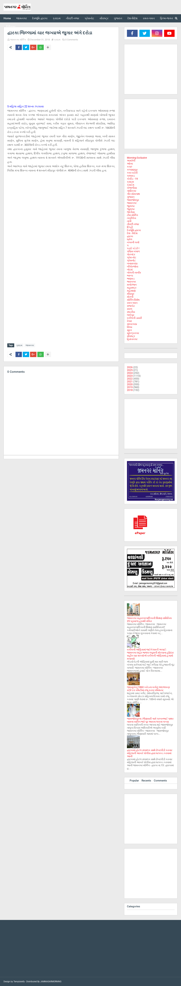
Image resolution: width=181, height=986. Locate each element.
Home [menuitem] (7, 18)
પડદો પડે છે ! (133, 248)
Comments (160, 780)
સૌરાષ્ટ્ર (131, 336)
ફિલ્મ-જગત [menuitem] (166, 18)
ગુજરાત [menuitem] (118, 18)
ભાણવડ (131, 278)
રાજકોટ (131, 305)
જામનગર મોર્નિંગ (18, 39)
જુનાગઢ (131, 206)
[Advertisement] (61, 79)
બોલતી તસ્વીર (134, 272)
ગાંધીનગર (131, 190)
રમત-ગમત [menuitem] (149, 18)
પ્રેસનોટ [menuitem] (89, 18)
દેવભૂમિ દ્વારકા (134, 230)
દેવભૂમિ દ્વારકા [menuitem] (39, 18)
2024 (130, 373)
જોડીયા (131, 212)
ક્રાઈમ (130, 184)
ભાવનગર (131, 281)
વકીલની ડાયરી (134, 318)
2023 (130, 375)
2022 (130, 378)
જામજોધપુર (133, 199)
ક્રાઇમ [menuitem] (57, 18)
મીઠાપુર (130, 293)
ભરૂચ (130, 275)
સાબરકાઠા (132, 324)
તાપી (129, 221)
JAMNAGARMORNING (50, 981)
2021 (130, 381)
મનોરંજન (132, 284)
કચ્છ (129, 166)
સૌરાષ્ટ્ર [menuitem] (104, 18)
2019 (130, 387)
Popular (134, 780)
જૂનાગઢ (131, 209)
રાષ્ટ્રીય (131, 311)
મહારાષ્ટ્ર (131, 287)
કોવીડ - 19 (132, 178)
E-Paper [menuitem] (10, 26)
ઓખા (130, 163)
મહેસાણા (131, 290)
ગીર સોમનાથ (133, 193)
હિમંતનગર (132, 339)
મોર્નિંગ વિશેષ (133, 299)
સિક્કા (129, 327)
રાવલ (129, 308)
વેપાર (129, 321)
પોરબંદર (131, 254)
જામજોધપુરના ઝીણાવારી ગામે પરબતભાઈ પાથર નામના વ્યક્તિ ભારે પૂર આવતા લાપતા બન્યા (150, 720)
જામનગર (30, 345)
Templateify (19, 981)
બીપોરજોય (132, 266)
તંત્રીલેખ (131, 218)
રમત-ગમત (132, 302)
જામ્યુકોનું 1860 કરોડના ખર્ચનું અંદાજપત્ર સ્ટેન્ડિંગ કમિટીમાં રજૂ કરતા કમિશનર (148, 689)
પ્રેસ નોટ (131, 257)
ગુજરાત (130, 196)
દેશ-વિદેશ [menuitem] (132, 18)
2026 (130, 367)
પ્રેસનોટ (131, 260)
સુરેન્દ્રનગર (133, 333)
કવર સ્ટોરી (132, 172)
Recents (146, 780)
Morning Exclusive (137, 157)
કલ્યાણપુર (132, 169)
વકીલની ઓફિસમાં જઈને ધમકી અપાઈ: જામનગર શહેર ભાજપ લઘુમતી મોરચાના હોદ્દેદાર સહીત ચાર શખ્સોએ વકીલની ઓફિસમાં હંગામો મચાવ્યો (150, 654)
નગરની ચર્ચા (133, 242)
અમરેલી (131, 160)
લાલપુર (130, 314)
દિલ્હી (130, 227)
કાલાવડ (131, 175)
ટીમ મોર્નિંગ (132, 215)
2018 (130, 390)
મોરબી (130, 296)
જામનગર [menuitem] (21, 18)
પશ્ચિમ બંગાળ (133, 251)
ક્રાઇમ (57, 39)
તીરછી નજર (133, 224)
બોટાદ (130, 269)
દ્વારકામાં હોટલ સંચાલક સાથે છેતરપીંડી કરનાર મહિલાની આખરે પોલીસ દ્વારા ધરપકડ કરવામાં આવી (149, 753)
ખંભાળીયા (132, 187)
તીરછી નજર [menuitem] (72, 18)
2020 (130, 384)
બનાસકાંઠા (132, 263)
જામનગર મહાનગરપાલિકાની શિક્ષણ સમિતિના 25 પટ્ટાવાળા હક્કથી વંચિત (149, 620)
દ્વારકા (130, 236)
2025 (130, 370)
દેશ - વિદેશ (132, 233)
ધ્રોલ (129, 239)
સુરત (129, 330)
